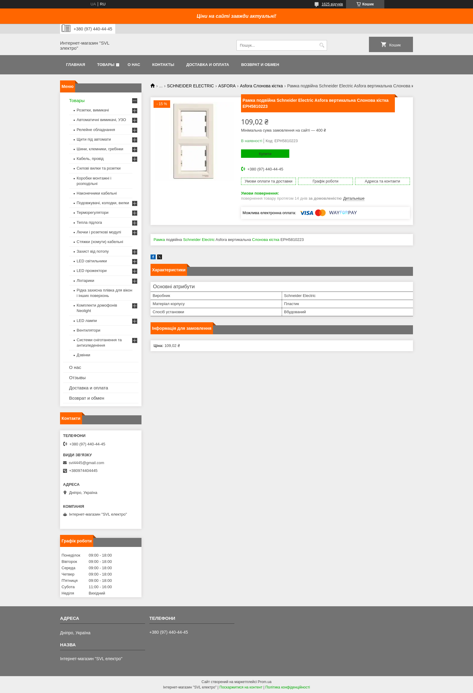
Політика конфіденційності (287, 687)
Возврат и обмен (260, 64)
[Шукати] (321, 45)
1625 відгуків (332, 4)
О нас (134, 64)
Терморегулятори (92, 212)
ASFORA (227, 85)
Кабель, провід (90, 158)
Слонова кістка (265, 239)
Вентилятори (88, 330)
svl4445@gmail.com (86, 462)
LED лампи (87, 320)
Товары (105, 64)
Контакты (163, 64)
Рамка (159, 239)
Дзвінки (83, 355)
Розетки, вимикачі (93, 110)
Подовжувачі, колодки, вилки (103, 203)
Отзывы (77, 377)
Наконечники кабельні (97, 193)
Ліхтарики (85, 280)
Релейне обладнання (96, 129)
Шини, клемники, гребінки (100, 149)
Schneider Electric (199, 239)
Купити (265, 153)
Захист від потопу (93, 251)
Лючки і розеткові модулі (99, 232)
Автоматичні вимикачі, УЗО (101, 119)
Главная (75, 64)
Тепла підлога (89, 222)
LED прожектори (92, 270)
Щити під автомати (94, 139)
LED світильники (92, 261)
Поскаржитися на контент (241, 687)
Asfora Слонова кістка (261, 85)
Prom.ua (264, 682)
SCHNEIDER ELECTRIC (190, 85)
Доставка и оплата (207, 64)
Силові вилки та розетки (99, 168)
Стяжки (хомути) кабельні (100, 241)
